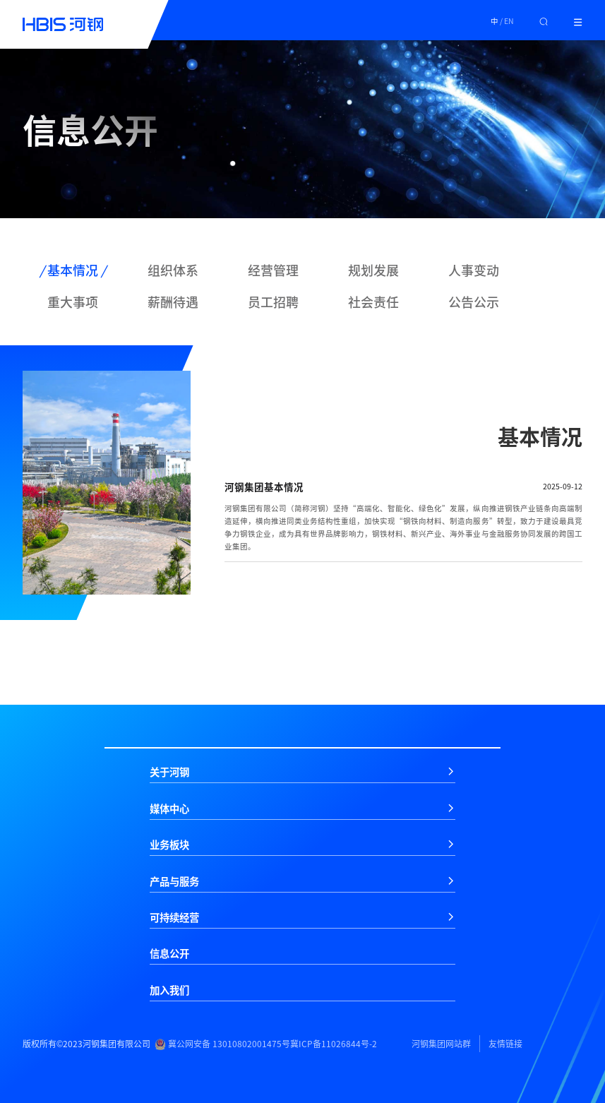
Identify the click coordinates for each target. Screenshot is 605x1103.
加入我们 (169, 990)
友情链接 (505, 1043)
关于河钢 (169, 772)
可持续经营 (174, 917)
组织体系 (173, 270)
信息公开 (169, 953)
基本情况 (73, 270)
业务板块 (169, 844)
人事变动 (474, 270)
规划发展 (373, 270)
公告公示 (474, 301)
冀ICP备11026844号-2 (333, 1043)
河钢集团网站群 (441, 1043)
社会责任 (373, 301)
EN (509, 21)
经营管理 (273, 270)
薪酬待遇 (173, 301)
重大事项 (73, 301)
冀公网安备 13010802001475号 (222, 1044)
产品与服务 (174, 881)
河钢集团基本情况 (264, 486)
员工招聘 (273, 301)
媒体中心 (169, 808)
